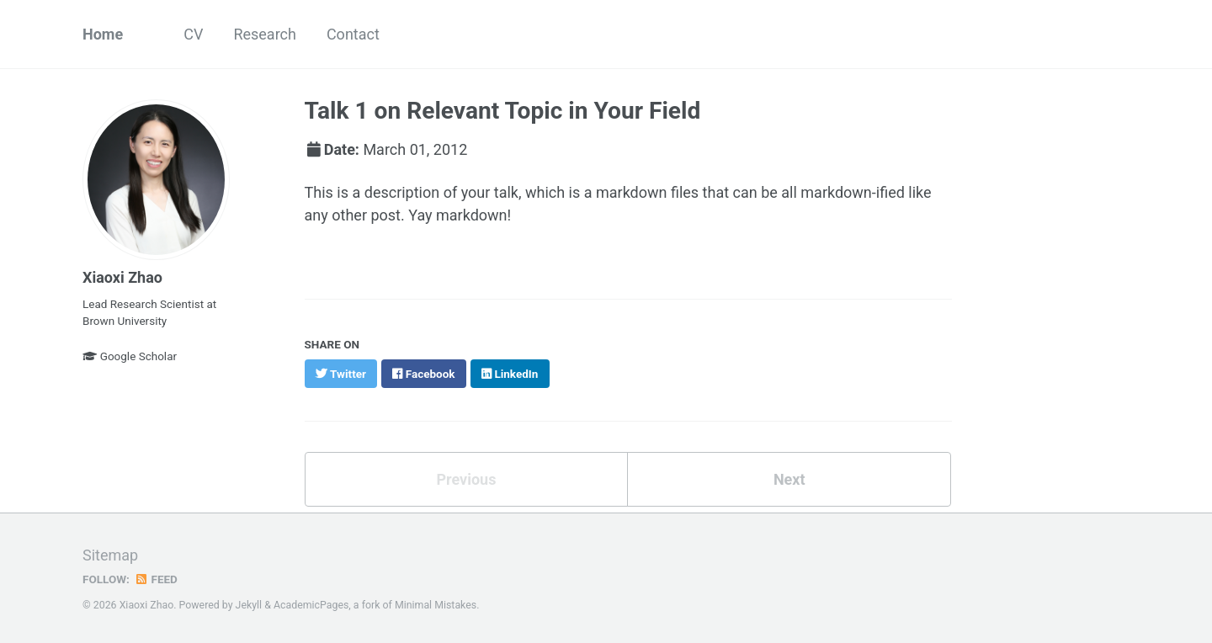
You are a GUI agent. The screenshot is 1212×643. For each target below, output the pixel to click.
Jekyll (249, 605)
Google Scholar (129, 356)
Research (264, 34)
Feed (156, 579)
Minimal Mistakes (435, 605)
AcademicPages (311, 605)
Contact (353, 34)
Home (102, 34)
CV (193, 34)
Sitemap (110, 555)
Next (789, 479)
